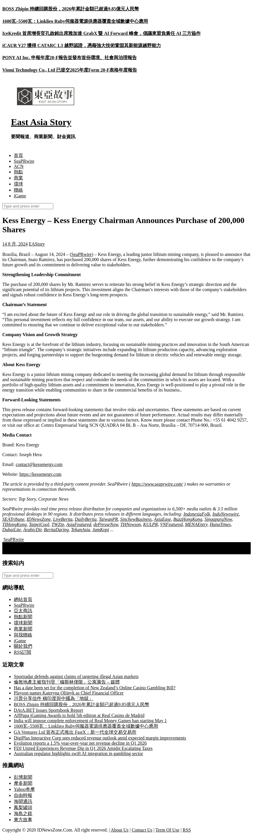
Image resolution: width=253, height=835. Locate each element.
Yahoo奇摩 (24, 789)
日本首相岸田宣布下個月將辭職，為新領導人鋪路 (55, 550)
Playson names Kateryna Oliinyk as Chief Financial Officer (68, 692)
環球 (18, 183)
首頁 (18, 155)
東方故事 (23, 819)
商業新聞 (23, 628)
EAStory (37, 243)
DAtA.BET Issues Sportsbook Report (48, 710)
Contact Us (142, 829)
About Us (120, 829)
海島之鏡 (23, 813)
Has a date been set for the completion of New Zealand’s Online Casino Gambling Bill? (95, 687)
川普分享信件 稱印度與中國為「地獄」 (53, 698)
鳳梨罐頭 (23, 807)
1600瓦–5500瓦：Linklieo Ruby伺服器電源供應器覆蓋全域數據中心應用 (75, 21)
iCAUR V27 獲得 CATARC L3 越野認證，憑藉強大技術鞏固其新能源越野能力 (81, 45)
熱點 (18, 171)
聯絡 (18, 190)
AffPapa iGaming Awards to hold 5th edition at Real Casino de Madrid (79, 715)
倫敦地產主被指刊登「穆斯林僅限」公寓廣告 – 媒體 (67, 681)
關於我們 (23, 646)
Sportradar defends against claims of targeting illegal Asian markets (76, 676)
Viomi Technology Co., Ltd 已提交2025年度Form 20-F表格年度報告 (69, 70)
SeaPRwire (24, 161)
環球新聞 (23, 622)
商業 (18, 177)
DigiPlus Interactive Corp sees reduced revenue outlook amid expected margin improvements (100, 737)
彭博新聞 (23, 777)
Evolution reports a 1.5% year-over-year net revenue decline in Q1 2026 (80, 743)
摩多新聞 (23, 783)
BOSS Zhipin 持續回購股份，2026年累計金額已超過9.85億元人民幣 (70, 8)
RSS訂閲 (22, 652)
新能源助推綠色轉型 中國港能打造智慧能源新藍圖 (56, 544)
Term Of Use (167, 829)
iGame (20, 195)
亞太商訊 (23, 610)
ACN (19, 166)
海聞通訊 (23, 801)
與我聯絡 (23, 634)
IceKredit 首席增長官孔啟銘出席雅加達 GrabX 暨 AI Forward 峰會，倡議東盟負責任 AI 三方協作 (101, 33)
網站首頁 (23, 599)
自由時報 (23, 795)
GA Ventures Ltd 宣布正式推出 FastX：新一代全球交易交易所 (75, 732)
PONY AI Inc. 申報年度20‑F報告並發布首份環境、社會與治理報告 (69, 57)
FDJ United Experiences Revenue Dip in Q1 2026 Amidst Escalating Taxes (83, 748)
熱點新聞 (23, 616)
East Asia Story (41, 122)
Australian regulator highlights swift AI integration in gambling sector (78, 753)
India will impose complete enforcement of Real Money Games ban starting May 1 (90, 720)
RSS (187, 829)
